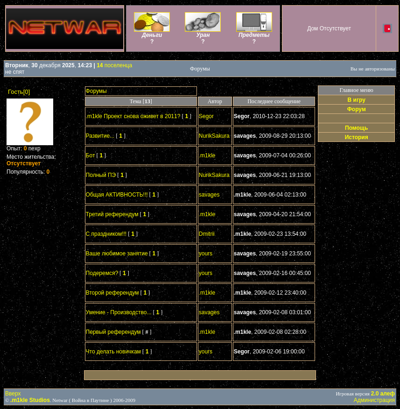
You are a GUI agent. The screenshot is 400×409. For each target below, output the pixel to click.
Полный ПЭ (101, 175)
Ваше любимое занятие (117, 253)
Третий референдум (112, 214)
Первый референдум (113, 332)
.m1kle (207, 155)
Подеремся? (102, 273)
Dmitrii (207, 234)
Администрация (374, 400)
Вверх (13, 393)
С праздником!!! (106, 234)
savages (209, 194)
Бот (90, 155)
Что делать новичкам (113, 351)
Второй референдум (112, 292)
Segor (206, 116)
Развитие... (100, 136)
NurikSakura (214, 136)
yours (205, 253)
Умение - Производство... (119, 312)
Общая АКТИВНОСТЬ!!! (117, 194)
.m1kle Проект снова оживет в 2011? (133, 116)
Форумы (96, 91)
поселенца (114, 65)
